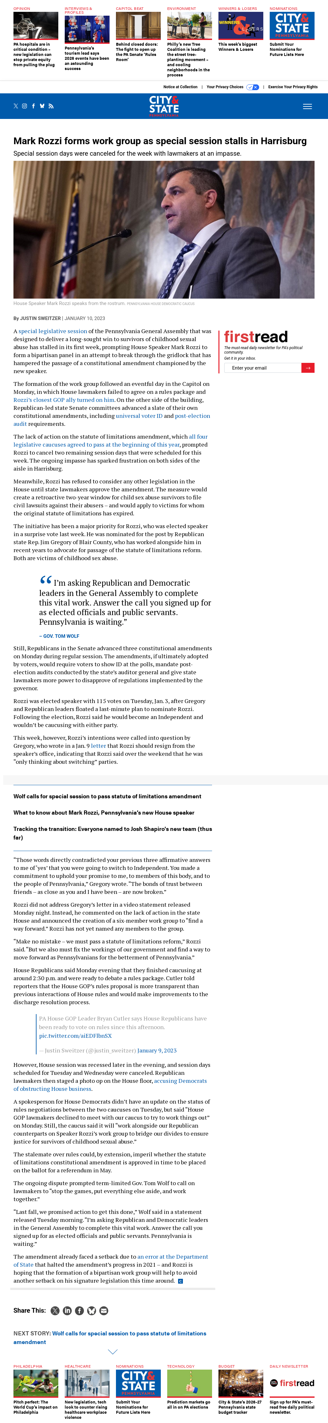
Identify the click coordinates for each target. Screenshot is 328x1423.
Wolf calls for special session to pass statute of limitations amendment (107, 796)
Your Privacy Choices (233, 87)
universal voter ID (139, 415)
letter (98, 745)
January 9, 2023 (157, 1050)
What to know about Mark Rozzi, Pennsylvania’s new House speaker (103, 812)
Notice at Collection (180, 87)
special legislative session (53, 331)
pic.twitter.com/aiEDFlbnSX (75, 1035)
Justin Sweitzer (40, 318)
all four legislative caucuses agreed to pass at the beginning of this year (110, 440)
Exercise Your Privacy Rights (293, 87)
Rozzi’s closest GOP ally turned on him (63, 399)
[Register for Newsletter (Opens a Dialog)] (308, 368)
